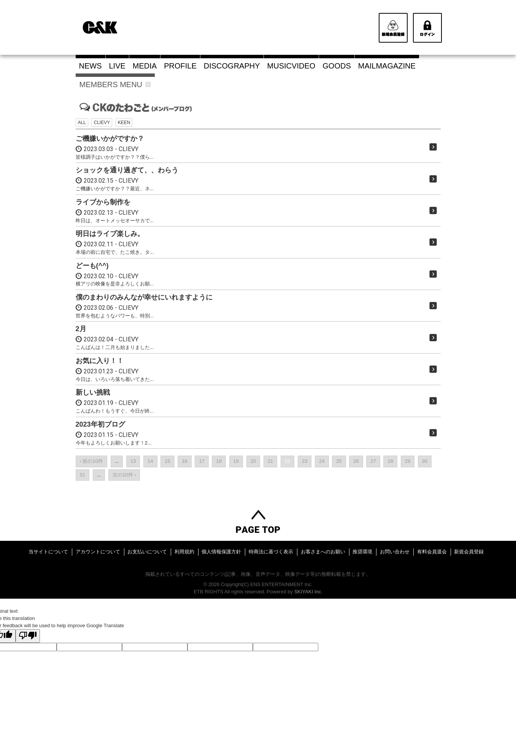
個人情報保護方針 (221, 552)
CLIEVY (102, 122)
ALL (82, 122)
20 (253, 461)
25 (338, 461)
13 (133, 461)
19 (236, 461)
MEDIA (145, 66)
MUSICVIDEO (291, 66)
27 (373, 461)
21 (270, 461)
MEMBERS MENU (115, 84)
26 (356, 461)
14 (150, 461)
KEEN (124, 122)
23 (304, 461)
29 (407, 461)
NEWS (90, 66)
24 (321, 461)
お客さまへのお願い (323, 552)
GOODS (336, 66)
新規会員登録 (469, 552)
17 (201, 461)
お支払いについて (147, 552)
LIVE (117, 66)
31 (82, 475)
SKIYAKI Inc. (308, 591)
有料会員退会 (432, 552)
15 (167, 461)
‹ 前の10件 (91, 461)
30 (424, 461)
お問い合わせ (395, 552)
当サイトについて (48, 552)
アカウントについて (98, 552)
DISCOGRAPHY (232, 66)
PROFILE (180, 66)
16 (184, 461)
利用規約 (184, 552)
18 (218, 461)
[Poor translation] (28, 636)
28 (390, 461)
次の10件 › (124, 475)
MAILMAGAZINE (387, 66)
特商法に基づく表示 (271, 552)
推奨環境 (362, 552)
